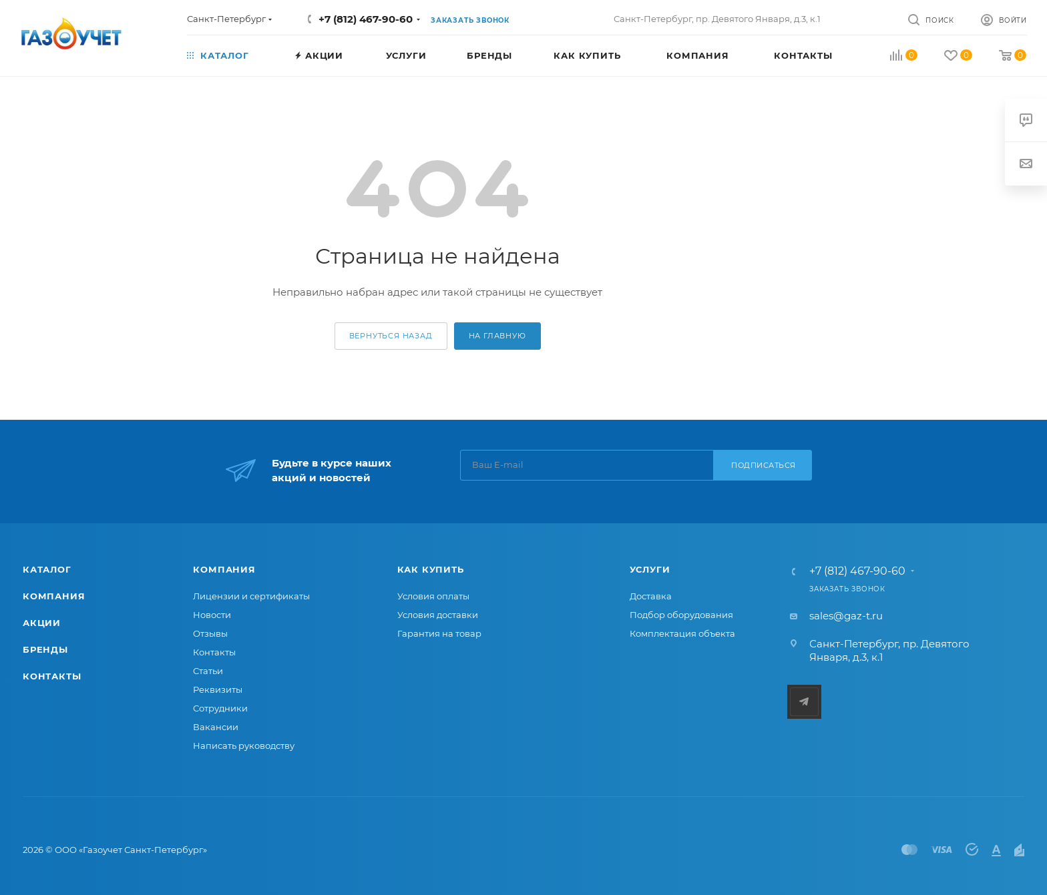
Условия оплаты (433, 596)
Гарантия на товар (439, 633)
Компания (54, 596)
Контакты (52, 676)
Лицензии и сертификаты (251, 596)
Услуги (650, 569)
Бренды (45, 649)
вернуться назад (391, 335)
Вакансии (215, 726)
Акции (42, 622)
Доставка (651, 596)
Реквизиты (217, 689)
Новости (212, 614)
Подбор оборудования (681, 614)
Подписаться (763, 465)
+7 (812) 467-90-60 (366, 19)
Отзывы (210, 633)
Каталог (47, 569)
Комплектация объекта (682, 633)
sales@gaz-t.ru (846, 615)
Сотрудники (220, 708)
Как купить (430, 569)
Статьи (208, 670)
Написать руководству (243, 745)
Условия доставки (437, 614)
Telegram (804, 701)
